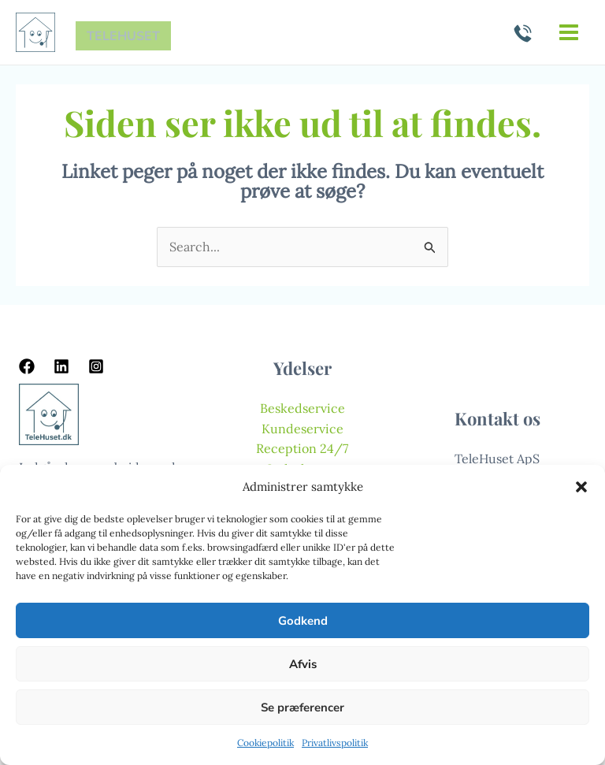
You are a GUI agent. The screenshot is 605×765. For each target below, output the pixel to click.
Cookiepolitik (265, 742)
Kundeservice (302, 428)
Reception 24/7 (302, 448)
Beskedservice (302, 408)
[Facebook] (27, 366)
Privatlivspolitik (335, 742)
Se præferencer (302, 707)
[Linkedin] (61, 366)
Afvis (303, 664)
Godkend (303, 621)
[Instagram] (96, 366)
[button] (581, 487)
